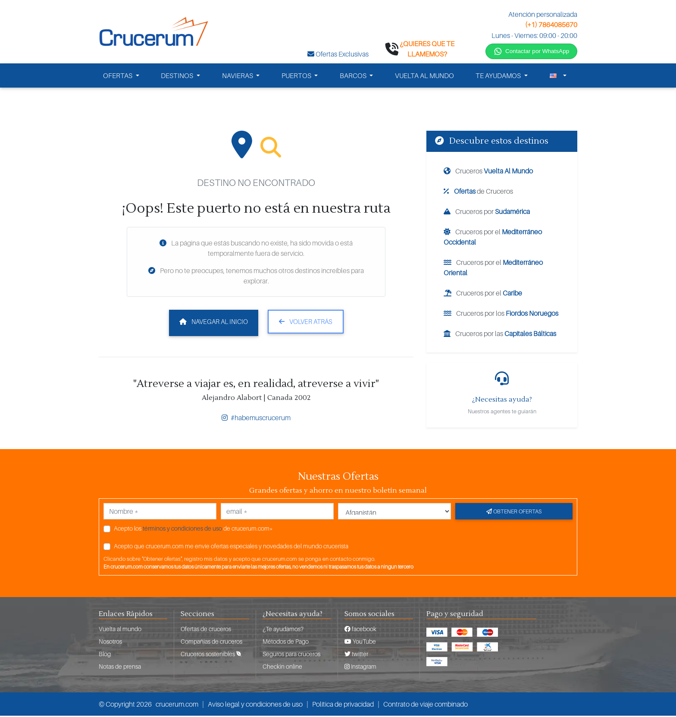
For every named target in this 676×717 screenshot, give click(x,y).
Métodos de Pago (286, 642)
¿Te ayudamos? (283, 630)
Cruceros (488, 172)
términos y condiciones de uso (182, 529)
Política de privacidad (343, 705)
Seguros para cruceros (291, 655)
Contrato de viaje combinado (425, 705)
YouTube (360, 642)
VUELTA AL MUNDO (424, 76)
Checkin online (282, 667)
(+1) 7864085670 (551, 24)
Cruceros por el (493, 238)
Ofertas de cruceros (206, 630)
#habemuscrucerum (256, 419)
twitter (356, 655)
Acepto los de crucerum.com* (193, 529)
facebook (360, 630)
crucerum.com (177, 705)
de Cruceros (478, 192)
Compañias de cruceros (211, 642)
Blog (105, 655)
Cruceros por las (500, 334)
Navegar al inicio (213, 323)
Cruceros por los (501, 314)
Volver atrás (305, 323)
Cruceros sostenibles (211, 655)
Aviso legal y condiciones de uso (255, 705)
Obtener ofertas (513, 512)
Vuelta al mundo (120, 630)
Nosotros (110, 642)
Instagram (360, 667)
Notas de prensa (120, 667)
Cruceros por (487, 212)
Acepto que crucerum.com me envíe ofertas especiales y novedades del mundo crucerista (231, 547)
